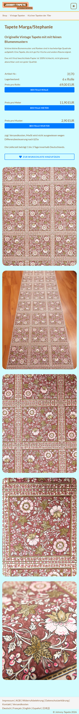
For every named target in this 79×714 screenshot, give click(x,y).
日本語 (46, 708)
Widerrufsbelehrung (33, 700)
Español (37, 708)
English (27, 708)
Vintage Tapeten (17, 15)
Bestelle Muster (39, 126)
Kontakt (6, 704)
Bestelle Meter (39, 108)
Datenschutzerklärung (57, 700)
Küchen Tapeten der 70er (39, 15)
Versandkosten (17, 135)
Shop (4, 15)
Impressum (8, 700)
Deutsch (6, 708)
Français (17, 708)
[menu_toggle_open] (74, 6)
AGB (18, 700)
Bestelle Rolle (39, 89)
